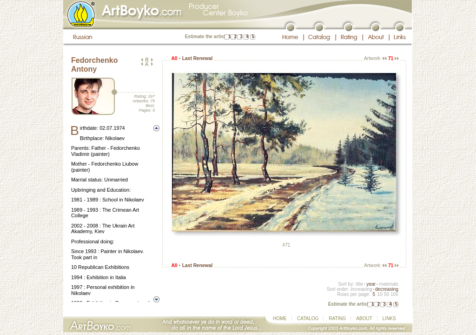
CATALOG (307, 318)
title (359, 284)
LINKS (389, 318)
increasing (361, 289)
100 (394, 294)
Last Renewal (197, 58)
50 (386, 294)
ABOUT (364, 318)
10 (379, 294)
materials (388, 284)
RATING (337, 318)
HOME (280, 318)
